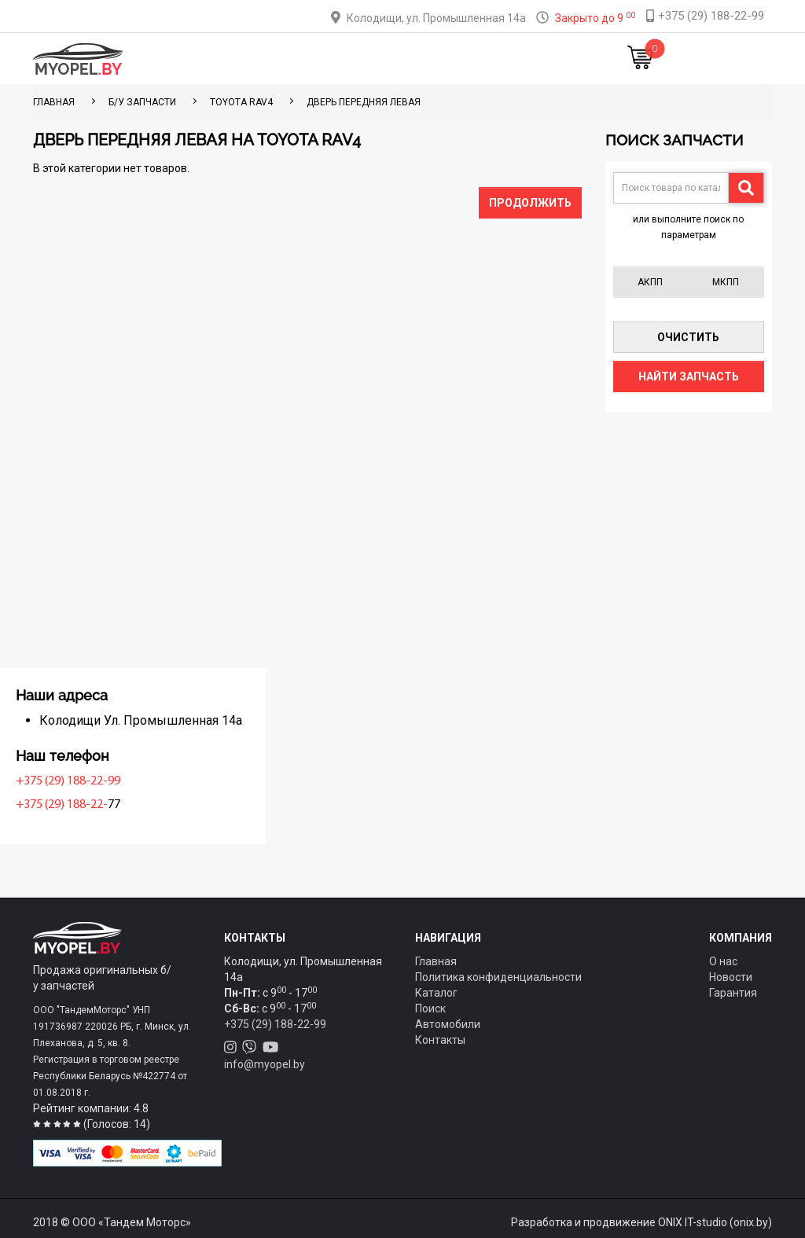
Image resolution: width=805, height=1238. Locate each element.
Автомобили (447, 1024)
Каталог (268, 58)
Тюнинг (318, 58)
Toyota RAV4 (241, 102)
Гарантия (733, 992)
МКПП (725, 282)
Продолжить (530, 203)
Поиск (430, 1008)
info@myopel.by (264, 1064)
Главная (216, 58)
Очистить (688, 337)
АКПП (650, 282)
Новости (549, 58)
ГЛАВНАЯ (54, 102)
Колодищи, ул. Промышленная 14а (436, 18)
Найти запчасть (688, 376)
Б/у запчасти (142, 102)
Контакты (492, 58)
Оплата (366, 58)
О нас (723, 961)
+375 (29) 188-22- (83, 805)
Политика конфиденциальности (498, 977)
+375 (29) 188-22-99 (89, 781)
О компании (426, 58)
